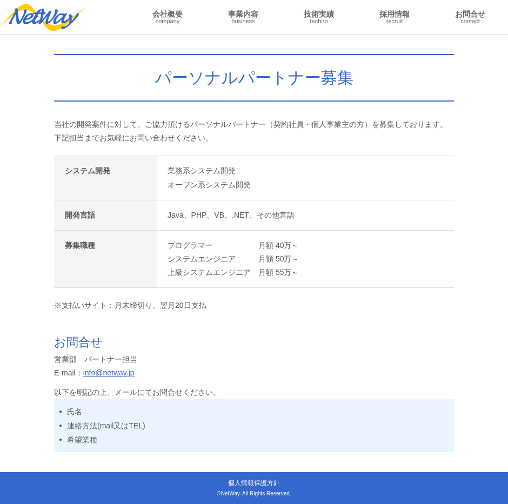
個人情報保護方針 (254, 483)
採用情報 (394, 17)
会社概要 (167, 17)
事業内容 (243, 17)
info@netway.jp (109, 372)
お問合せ (470, 17)
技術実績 (319, 17)
